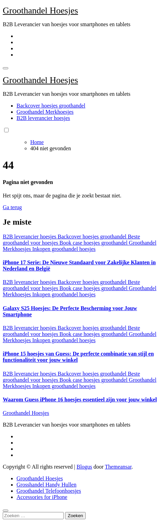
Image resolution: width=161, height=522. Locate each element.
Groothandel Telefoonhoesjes (49, 491)
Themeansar (118, 467)
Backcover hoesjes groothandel (51, 106)
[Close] (5, 511)
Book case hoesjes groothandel (94, 243)
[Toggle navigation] (5, 68)
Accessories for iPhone (42, 497)
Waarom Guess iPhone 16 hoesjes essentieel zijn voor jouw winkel (80, 399)
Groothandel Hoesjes (40, 11)
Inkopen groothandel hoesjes (64, 249)
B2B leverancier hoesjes (43, 118)
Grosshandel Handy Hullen (46, 485)
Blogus (84, 467)
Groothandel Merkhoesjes (45, 112)
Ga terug (12, 207)
